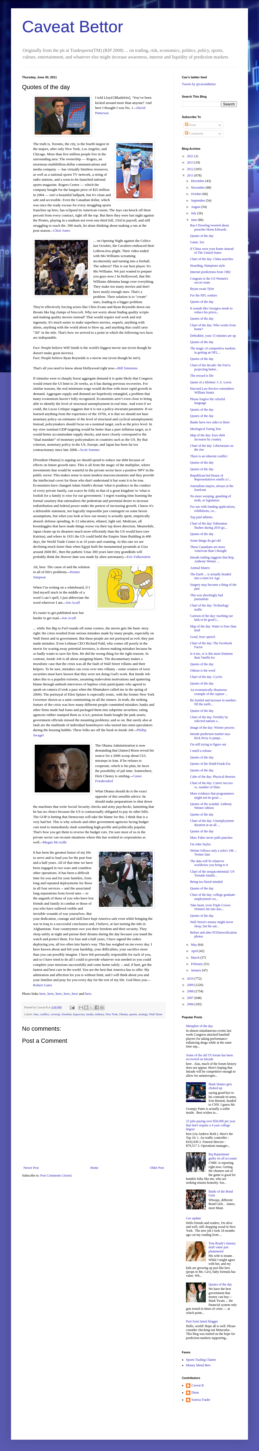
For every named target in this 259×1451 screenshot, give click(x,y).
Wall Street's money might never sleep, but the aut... (211, 924)
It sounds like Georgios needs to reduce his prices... (211, 310)
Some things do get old (205, 541)
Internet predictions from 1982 (210, 272)
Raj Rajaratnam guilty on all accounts (223, 1156)
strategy (143, 1014)
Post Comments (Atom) (56, 1175)
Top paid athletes (201, 517)
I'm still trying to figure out (208, 744)
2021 (191, 156)
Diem (195, 1392)
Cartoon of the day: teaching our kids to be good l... (211, 618)
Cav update (193, 1218)
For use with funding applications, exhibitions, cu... (212, 508)
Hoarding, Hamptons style (207, 266)
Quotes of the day (202, 236)
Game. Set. (197, 242)
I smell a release (201, 751)
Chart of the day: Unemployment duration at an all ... (212, 823)
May (194, 945)
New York (112, 1014)
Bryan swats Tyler (202, 289)
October (197, 194)
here (42, 994)
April (195, 951)
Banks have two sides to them (210, 422)
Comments (194, 133)
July (194, 213)
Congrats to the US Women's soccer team (209, 280)
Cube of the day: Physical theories (212, 777)
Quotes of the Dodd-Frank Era (210, 764)
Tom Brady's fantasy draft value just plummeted (222, 1247)
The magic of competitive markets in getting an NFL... (213, 350)
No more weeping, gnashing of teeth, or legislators (210, 498)
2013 (191, 162)
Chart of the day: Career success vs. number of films (211, 785)
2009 (191, 985)
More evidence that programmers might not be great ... (212, 795)
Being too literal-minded (206, 882)
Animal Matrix (200, 568)
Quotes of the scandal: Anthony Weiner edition (211, 806)
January (196, 970)
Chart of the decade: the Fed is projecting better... (210, 367)
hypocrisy (79, 1014)
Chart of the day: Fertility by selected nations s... (209, 719)
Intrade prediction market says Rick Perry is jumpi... (210, 736)
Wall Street (155, 1014)
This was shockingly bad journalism (206, 597)
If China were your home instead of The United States (212, 251)
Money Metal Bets (198, 1365)
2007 (191, 998)
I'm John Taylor (200, 844)
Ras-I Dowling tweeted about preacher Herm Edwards (209, 227)
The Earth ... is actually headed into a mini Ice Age (210, 576)
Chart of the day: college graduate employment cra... (212, 896)
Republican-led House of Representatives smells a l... (210, 477)
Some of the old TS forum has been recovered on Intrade (209, 1057)
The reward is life (202, 376)
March (195, 958)
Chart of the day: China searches (211, 259)
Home (94, 1168)
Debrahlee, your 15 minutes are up (213, 336)
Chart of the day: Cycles (206, 677)
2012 (191, 169)
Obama (123, 1014)
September (198, 200)
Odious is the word (202, 670)
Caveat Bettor (72, 26)
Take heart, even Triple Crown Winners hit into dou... (210, 907)
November (198, 187)
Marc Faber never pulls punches (211, 838)
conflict (44, 1014)
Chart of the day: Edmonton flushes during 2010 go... (208, 525)
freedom (67, 1014)
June (194, 220)
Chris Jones (61, 230)
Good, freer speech (202, 637)
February (197, 964)
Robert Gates (42, 985)
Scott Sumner (90, 450)
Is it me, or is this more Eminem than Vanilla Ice (211, 655)
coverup (55, 1014)
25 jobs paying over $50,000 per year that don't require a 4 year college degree (210, 1125)
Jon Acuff (73, 602)
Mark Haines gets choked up (220, 1086)
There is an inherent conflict (208, 456)
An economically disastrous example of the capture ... (209, 692)
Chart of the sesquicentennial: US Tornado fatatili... (212, 873)
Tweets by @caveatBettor (199, 84)
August (196, 207)
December (198, 181)
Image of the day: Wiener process (212, 727)
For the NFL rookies (203, 295)
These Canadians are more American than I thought (208, 549)
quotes (133, 1014)
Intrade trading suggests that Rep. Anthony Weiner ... (212, 559)
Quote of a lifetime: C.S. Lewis (210, 382)
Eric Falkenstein (138, 557)
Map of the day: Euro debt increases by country (207, 437)
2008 (191, 991)
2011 (191, 175)
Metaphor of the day (199, 1026)
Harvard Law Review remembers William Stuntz (212, 390)
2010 (191, 978)
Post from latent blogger (202, 1321)
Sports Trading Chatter (201, 1360)
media (89, 1014)
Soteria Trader (200, 1400)
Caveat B (197, 1385)
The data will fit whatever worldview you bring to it (209, 863)
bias (36, 1014)
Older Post (157, 1168)
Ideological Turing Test (205, 429)
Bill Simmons (127, 368)
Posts (190, 125)
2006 (191, 1004)
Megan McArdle (55, 842)
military (99, 1014)
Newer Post (31, 1168)
